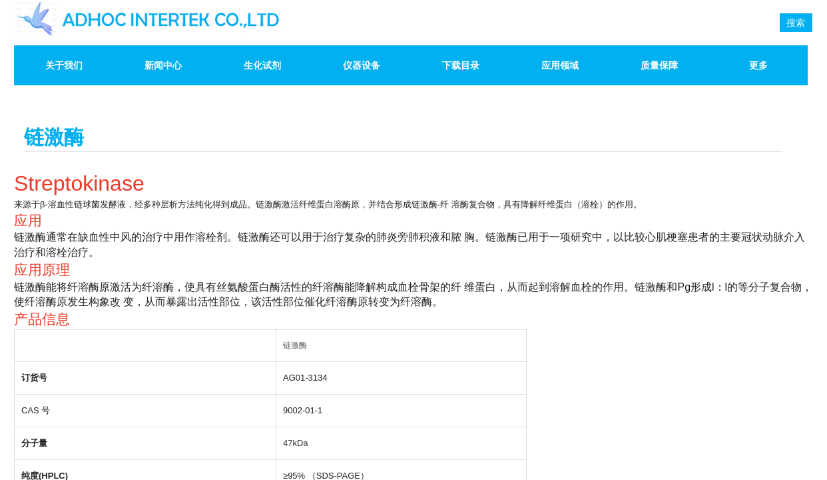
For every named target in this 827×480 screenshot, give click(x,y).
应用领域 (560, 65)
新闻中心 (163, 65)
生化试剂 (262, 65)
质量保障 (659, 65)
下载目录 (460, 65)
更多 (758, 65)
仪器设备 (361, 65)
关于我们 (64, 65)
